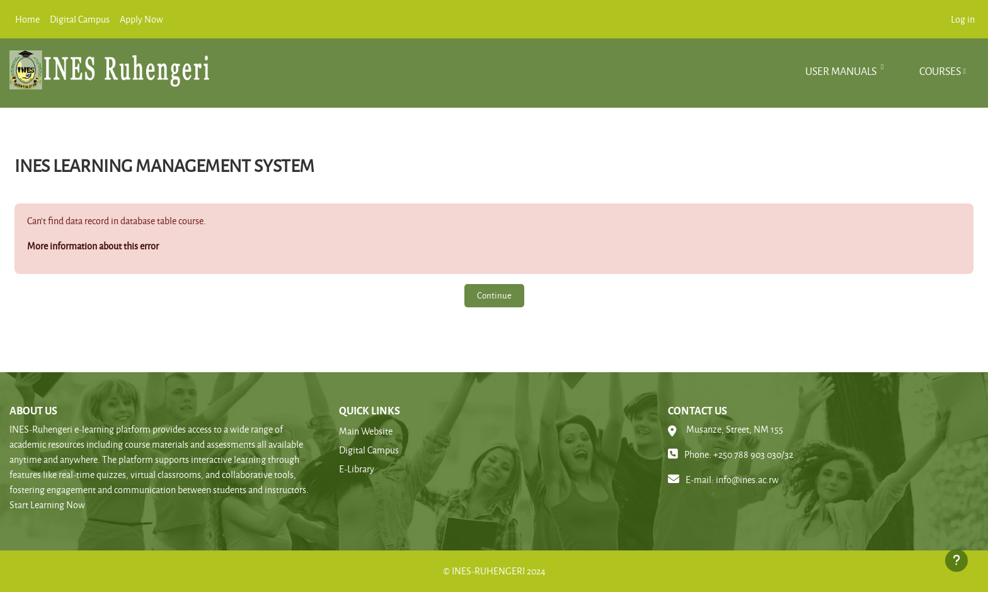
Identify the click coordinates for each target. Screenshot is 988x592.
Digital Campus (369, 450)
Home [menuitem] (27, 19)
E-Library (356, 468)
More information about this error (93, 246)
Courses (940, 71)
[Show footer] (956, 560)
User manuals (841, 71)
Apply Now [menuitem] (141, 19)
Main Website (366, 431)
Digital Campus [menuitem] (80, 19)
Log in (963, 19)
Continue (494, 295)
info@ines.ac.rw (747, 479)
